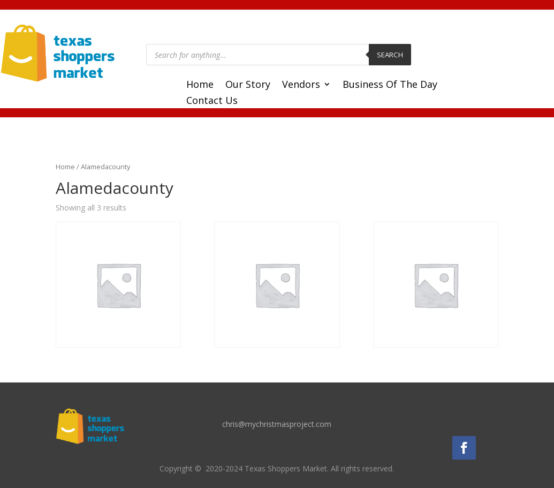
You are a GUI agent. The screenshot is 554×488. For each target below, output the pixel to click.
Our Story (247, 85)
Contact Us (212, 101)
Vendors (301, 85)
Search (390, 54)
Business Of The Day (390, 85)
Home (200, 85)
